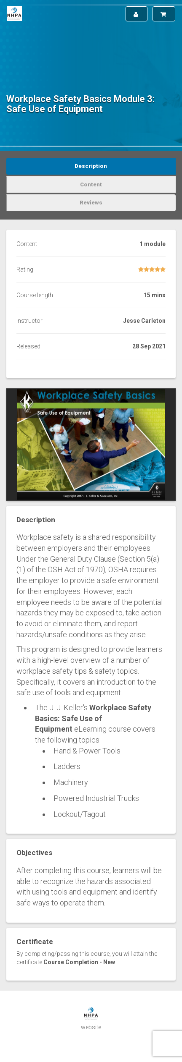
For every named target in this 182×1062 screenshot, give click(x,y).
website (91, 1027)
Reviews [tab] (91, 202)
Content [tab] (91, 184)
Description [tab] (91, 166)
